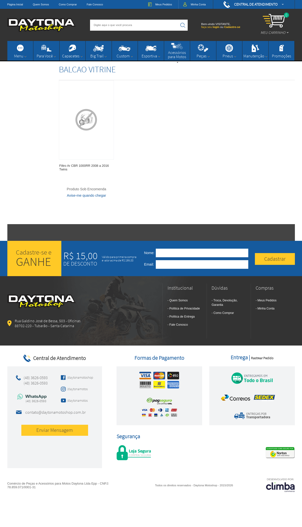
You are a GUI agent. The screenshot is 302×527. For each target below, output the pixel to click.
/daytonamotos (77, 389)
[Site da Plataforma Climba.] (280, 485)
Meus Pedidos (267, 300)
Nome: (149, 253)
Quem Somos (41, 4)
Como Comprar (68, 4)
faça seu (210, 27)
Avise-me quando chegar (86, 195)
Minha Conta (266, 308)
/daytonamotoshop (78, 377)
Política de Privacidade (184, 308)
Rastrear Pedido (262, 358)
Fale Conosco (95, 4)
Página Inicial (15, 4)
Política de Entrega (182, 316)
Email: (149, 264)
